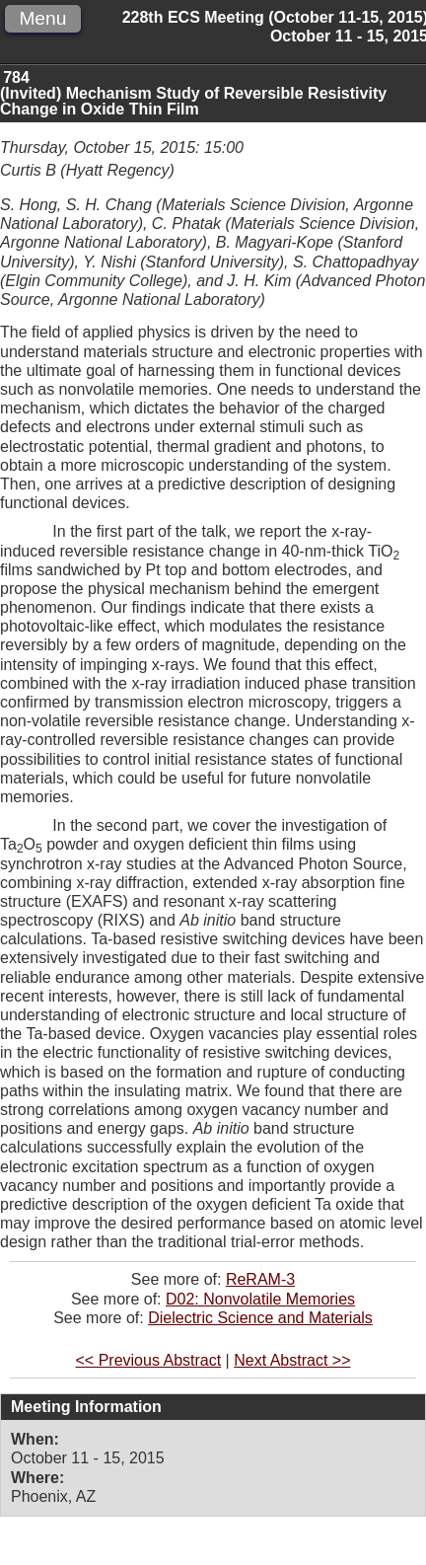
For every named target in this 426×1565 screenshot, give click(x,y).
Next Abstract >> (292, 1360)
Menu (42, 18)
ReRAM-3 (260, 1279)
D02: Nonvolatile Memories (260, 1299)
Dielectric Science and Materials (260, 1317)
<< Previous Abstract (149, 1360)
